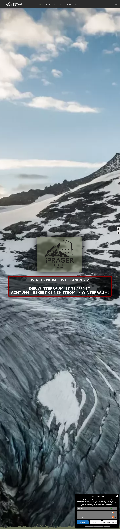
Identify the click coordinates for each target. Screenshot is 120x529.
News (69, 4)
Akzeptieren (83, 522)
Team (61, 4)
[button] (117, 496)
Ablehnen (95, 522)
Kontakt (77, 4)
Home (41, 4)
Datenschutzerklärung (99, 526)
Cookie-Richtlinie (89, 526)
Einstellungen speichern (110, 522)
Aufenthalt (51, 4)
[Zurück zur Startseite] (15, 4)
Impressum (107, 526)
